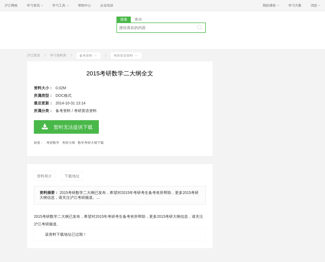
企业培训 (106, 5)
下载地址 (72, 176)
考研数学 (52, 143)
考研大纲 (68, 143)
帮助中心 (84, 5)
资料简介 (44, 176)
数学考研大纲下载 (91, 143)
